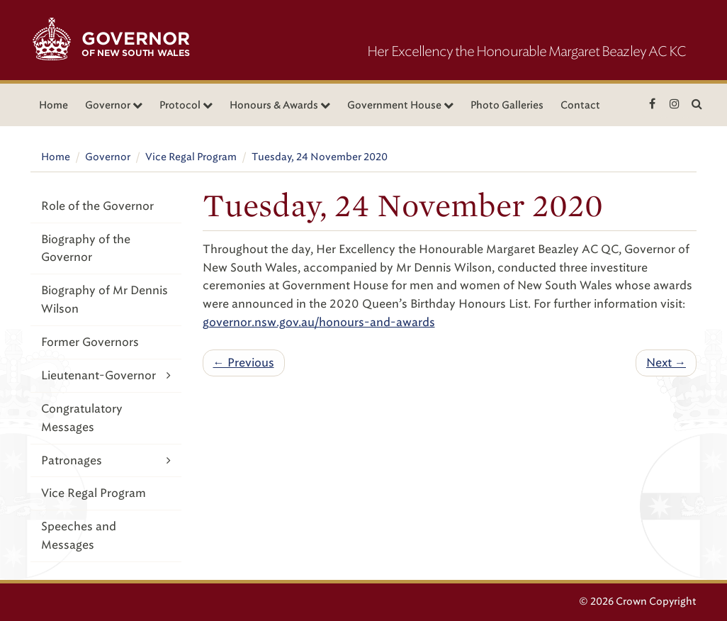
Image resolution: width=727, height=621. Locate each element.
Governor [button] (113, 105)
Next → (666, 362)
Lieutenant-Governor (106, 375)
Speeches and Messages (78, 536)
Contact (580, 105)
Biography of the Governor (85, 248)
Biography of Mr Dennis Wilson (104, 299)
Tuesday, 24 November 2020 (320, 157)
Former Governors (90, 342)
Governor (107, 157)
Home (53, 105)
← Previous (243, 362)
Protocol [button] (186, 105)
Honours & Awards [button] (280, 105)
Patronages (106, 460)
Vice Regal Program (191, 157)
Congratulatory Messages (82, 418)
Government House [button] (400, 105)
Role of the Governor (97, 206)
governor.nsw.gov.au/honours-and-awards (319, 322)
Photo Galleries (506, 105)
